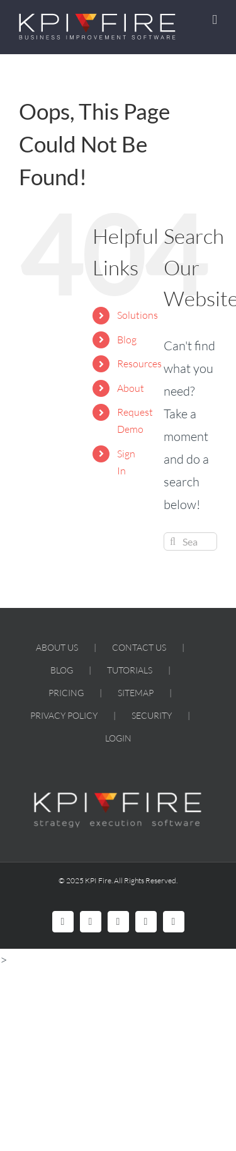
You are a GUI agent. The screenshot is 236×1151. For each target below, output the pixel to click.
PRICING (66, 692)
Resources (139, 363)
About (130, 388)
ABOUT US (57, 647)
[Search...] (190, 541)
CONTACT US (139, 647)
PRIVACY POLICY (64, 715)
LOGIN (118, 738)
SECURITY (152, 715)
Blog (127, 339)
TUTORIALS (129, 670)
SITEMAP (136, 692)
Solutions (137, 315)
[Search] (173, 541)
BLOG (61, 670)
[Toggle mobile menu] (214, 19)
